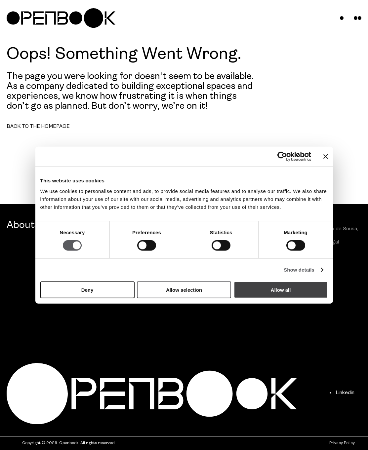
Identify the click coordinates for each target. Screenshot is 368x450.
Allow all (281, 289)
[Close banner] (325, 156)
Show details (299, 270)
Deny (87, 289)
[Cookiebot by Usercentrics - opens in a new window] (282, 157)
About (21, 225)
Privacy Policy (342, 443)
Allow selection (184, 289)
